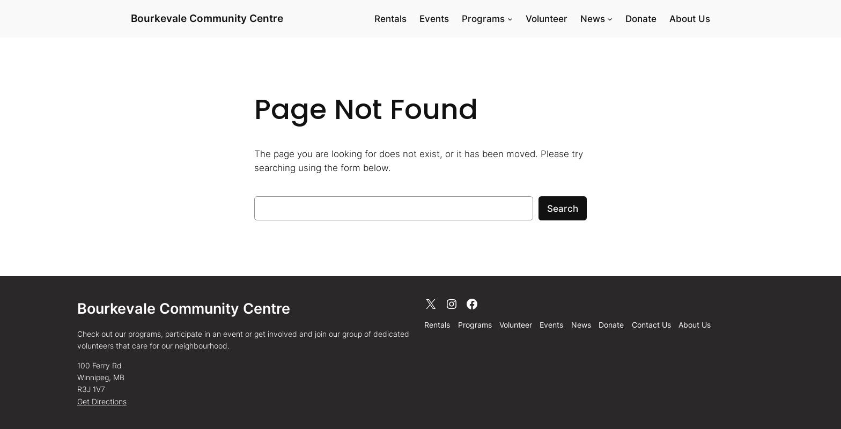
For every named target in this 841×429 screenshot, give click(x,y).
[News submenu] (610, 18)
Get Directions (102, 401)
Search (562, 208)
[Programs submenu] (510, 18)
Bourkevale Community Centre (207, 18)
